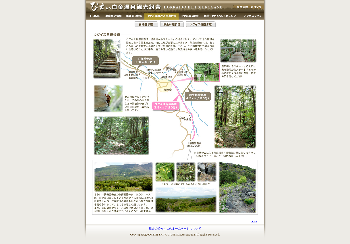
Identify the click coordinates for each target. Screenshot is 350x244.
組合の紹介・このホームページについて (175, 228)
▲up (254, 221)
